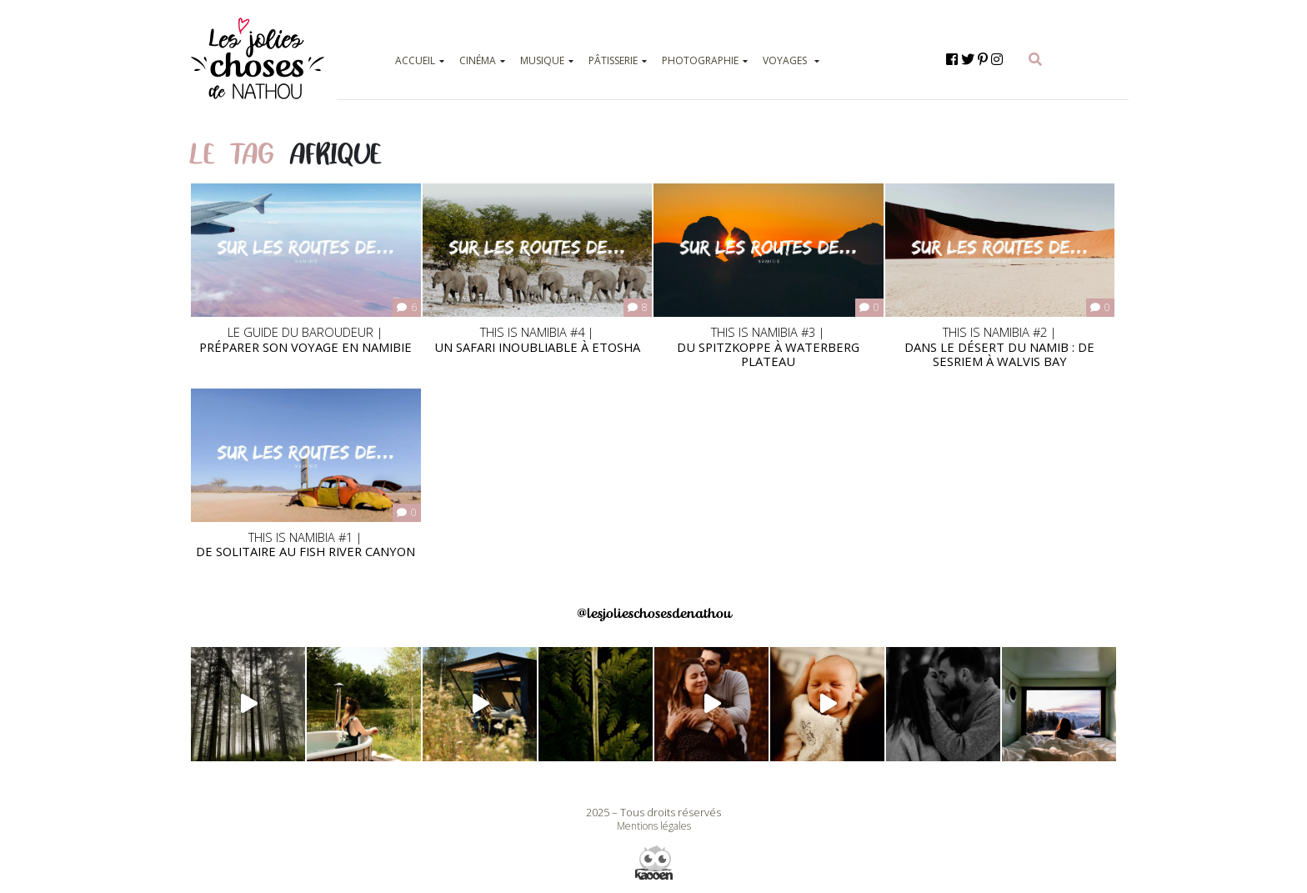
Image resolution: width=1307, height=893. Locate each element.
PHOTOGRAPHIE (700, 60)
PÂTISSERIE (613, 60)
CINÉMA (477, 60)
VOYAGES (785, 60)
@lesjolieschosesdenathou (654, 613)
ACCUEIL (415, 60)
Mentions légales (654, 826)
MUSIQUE (542, 60)
